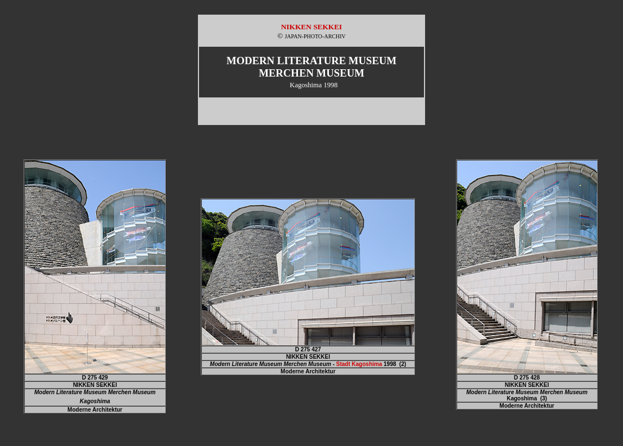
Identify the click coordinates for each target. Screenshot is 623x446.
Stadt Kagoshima (359, 364)
